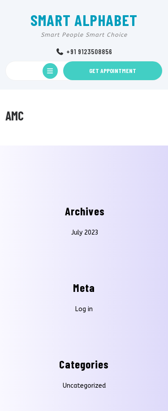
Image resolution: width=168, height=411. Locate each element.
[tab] (50, 71)
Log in (84, 309)
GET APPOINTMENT (112, 70)
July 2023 (85, 232)
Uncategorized (84, 386)
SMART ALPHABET (84, 19)
